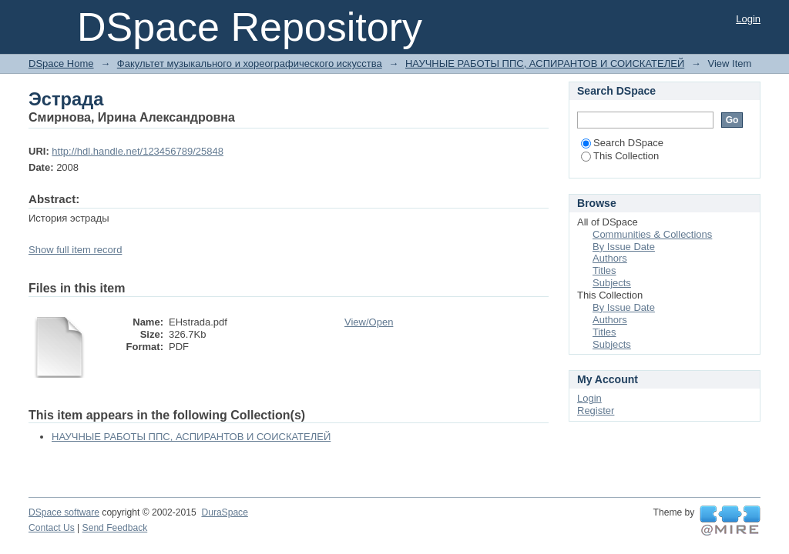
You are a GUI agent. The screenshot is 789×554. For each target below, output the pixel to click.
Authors (610, 258)
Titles (604, 270)
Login (748, 19)
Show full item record (75, 249)
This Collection (620, 156)
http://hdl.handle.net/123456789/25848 (137, 151)
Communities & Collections (652, 234)
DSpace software (64, 512)
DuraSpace (224, 512)
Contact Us (52, 527)
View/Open (368, 322)
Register (595, 410)
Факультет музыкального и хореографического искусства (249, 63)
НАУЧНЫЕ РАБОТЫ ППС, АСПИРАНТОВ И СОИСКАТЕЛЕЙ (544, 63)
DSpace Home (61, 63)
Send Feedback (115, 527)
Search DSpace (622, 143)
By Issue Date (624, 246)
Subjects (612, 283)
